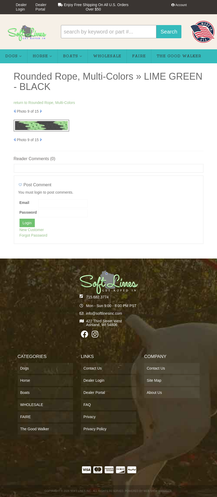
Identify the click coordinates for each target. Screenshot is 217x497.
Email (24, 202)
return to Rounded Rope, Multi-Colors (44, 103)
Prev (15, 111)
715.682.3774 (97, 297)
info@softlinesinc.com (104, 313)
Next (41, 111)
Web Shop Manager (157, 491)
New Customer (32, 230)
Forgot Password (33, 235)
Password (28, 212)
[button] (121, 31)
